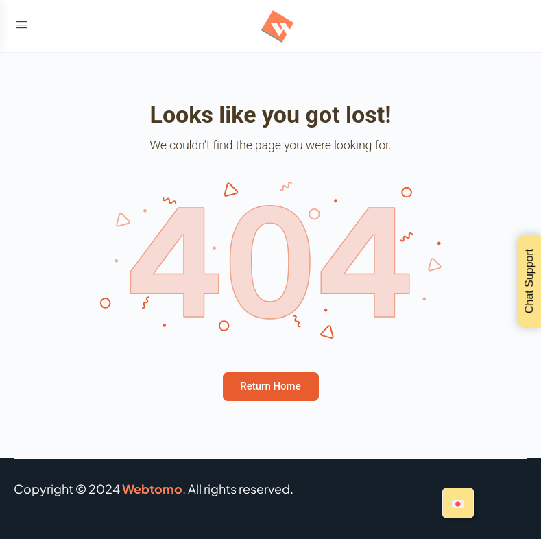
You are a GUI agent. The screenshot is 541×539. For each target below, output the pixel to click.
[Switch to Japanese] (458, 503)
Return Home (270, 386)
